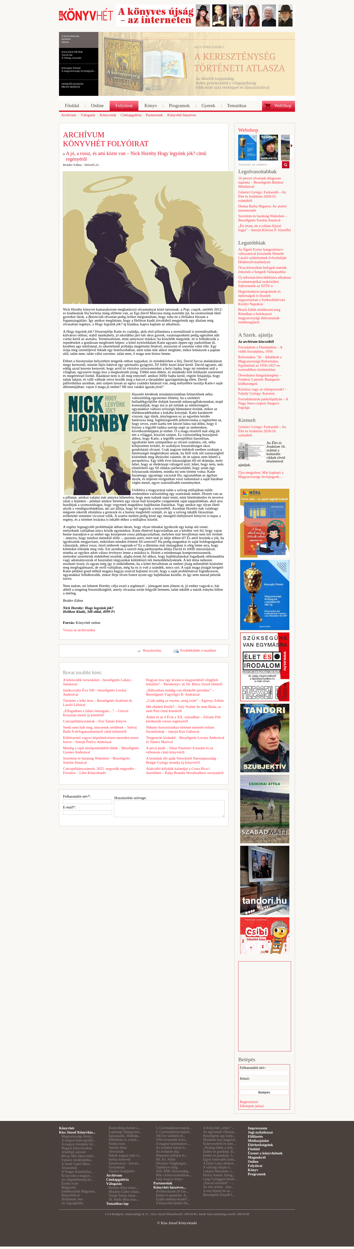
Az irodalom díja (167, 1151)
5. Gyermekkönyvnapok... (174, 1128)
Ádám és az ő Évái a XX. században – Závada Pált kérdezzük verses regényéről (183, 719)
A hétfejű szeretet (73, 1152)
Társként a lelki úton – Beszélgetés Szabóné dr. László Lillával (98, 703)
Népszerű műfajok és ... (172, 1155)
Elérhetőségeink (260, 1145)
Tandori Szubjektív (122, 1171)
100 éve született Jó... (171, 1136)
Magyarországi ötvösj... (77, 1136)
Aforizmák (116, 1151)
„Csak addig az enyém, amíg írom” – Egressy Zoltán (185, 701)
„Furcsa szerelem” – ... (219, 1183)
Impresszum (257, 1128)
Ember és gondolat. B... (219, 1151)
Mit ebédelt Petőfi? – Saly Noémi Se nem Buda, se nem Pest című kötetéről (183, 709)
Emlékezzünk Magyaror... (79, 1191)
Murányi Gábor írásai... (125, 1191)
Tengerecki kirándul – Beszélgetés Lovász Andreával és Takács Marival (185, 740)
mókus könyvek (120, 1159)
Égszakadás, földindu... (125, 1136)
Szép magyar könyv (169, 1179)
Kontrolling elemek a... (124, 1128)
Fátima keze (117, 1144)
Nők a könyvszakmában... (174, 1175)
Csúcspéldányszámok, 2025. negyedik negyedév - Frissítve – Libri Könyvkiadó (99, 771)
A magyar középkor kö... (78, 1144)
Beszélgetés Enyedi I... (219, 1195)
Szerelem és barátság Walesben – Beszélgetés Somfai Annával (96, 760)
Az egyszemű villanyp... (219, 1132)
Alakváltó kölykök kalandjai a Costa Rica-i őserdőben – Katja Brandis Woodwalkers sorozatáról (185, 771)
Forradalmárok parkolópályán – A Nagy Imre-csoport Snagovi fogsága (263, 403)
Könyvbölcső (70, 1195)
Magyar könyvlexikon (76, 1148)
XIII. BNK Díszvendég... (173, 1171)
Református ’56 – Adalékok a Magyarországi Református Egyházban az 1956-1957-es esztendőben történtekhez (260, 363)
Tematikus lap (117, 1204)
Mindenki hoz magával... (220, 1140)
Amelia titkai (118, 1147)
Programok (257, 1174)
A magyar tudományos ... (173, 1144)
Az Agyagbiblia (72, 1203)
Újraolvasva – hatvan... (124, 1163)
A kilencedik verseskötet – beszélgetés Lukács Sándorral (97, 682)
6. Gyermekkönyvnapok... (174, 1132)
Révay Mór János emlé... (78, 1156)
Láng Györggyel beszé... (220, 1179)
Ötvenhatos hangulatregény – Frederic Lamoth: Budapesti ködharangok (259, 379)
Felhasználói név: (253, 1068)
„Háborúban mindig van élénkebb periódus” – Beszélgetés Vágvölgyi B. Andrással (180, 692)
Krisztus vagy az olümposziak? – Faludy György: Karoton (262, 391)
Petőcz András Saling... (219, 1175)
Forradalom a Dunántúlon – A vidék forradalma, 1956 (260, 349)
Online (253, 1161)
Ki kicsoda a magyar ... (77, 1175)
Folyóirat (255, 1166)
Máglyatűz (68, 1187)
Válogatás (114, 1184)
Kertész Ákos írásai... (123, 1188)
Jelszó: (245, 1078)
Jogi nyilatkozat (260, 1132)
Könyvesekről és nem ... (219, 1144)
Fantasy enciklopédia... (77, 1160)
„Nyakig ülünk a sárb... (219, 1147)
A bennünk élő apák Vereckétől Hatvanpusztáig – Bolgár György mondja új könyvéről (182, 760)
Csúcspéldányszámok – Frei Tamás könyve (95, 721)
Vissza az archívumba (79, 630)
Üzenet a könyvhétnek (265, 1153)
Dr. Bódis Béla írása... (124, 1199)
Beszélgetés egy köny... (219, 1136)
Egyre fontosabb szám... (219, 1159)
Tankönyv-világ (166, 1167)
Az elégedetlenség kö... (77, 1179)
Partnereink (162, 1183)
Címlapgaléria (117, 1179)
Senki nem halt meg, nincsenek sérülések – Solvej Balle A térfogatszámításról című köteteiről (100, 729)
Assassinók (69, 1168)
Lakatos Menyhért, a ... (219, 1171)
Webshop (248, 130)
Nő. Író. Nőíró (166, 1159)
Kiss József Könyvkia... (77, 1132)
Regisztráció (249, 1102)
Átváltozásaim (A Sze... (172, 1191)
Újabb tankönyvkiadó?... (173, 1199)
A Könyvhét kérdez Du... (173, 1203)
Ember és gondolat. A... (172, 1195)
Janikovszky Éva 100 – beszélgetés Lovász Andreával (94, 692)
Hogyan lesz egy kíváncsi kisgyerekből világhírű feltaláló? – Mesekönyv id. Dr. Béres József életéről (184, 682)
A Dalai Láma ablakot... (219, 1163)
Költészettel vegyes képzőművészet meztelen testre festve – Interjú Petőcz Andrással (100, 740)
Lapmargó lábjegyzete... (125, 1132)
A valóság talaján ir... (217, 1167)
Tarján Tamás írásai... (123, 1195)
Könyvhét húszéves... (169, 1187)
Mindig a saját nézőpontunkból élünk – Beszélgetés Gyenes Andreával (101, 750)
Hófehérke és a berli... (124, 1140)
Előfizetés (255, 1136)
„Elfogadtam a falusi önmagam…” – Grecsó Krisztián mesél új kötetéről (95, 713)
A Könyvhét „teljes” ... (219, 1128)
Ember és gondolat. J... (219, 1155)
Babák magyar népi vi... (125, 1155)
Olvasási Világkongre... (172, 1163)
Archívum (114, 1175)
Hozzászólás (152, 650)
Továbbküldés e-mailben (198, 650)
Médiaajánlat (258, 1141)
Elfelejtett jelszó (252, 1106)
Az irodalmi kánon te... (172, 1147)
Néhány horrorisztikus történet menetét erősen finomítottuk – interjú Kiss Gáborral (180, 729)
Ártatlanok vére (72, 1199)
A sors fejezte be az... (217, 1191)
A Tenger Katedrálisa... (77, 1172)
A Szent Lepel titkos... (76, 1164)
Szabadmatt (117, 1167)
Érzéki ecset (69, 1183)
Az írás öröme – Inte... (218, 1187)
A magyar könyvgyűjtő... (78, 1140)
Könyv (253, 1170)
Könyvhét (66, 1128)
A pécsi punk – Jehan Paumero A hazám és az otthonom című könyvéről (179, 750)
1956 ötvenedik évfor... (172, 1140)
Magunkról (257, 1157)
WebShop (283, 105)
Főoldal (254, 1149)
